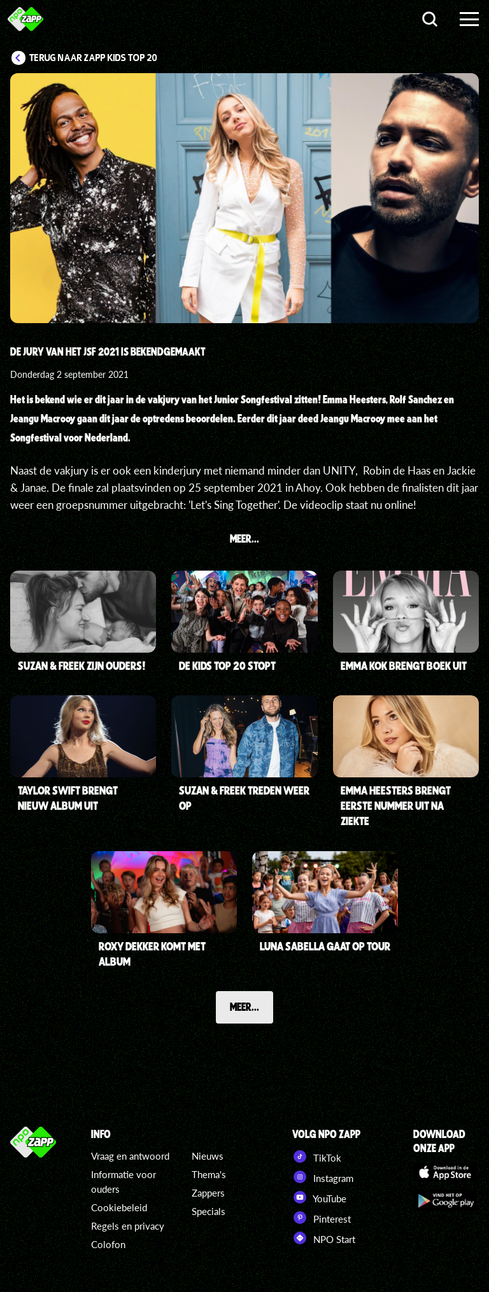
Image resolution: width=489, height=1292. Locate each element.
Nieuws (207, 1156)
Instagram (322, 1176)
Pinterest (321, 1217)
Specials (208, 1211)
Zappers (208, 1192)
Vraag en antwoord (130, 1156)
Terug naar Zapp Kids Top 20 (93, 58)
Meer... (244, 1006)
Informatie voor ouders (123, 1182)
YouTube (319, 1197)
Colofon (108, 1244)
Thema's (209, 1174)
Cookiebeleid (119, 1207)
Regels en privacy (127, 1226)
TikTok (316, 1156)
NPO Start (323, 1238)
